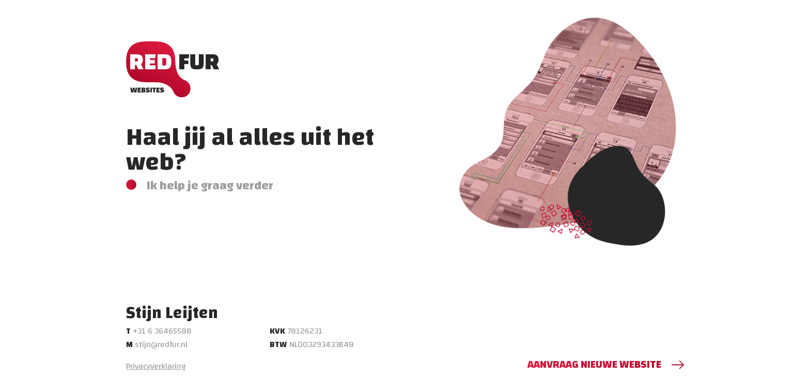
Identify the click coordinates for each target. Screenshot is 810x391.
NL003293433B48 (312, 344)
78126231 (296, 331)
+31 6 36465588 (159, 331)
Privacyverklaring (156, 366)
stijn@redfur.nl (157, 344)
